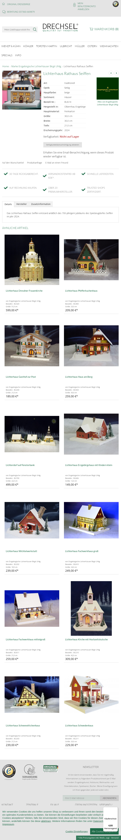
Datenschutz (99, 833)
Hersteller (21, 201)
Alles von (107, 100)
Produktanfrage (34, 160)
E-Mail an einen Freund (56, 160)
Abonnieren (109, 795)
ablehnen (46, 833)
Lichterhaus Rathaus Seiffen (78, 64)
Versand (114, 837)
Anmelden (83, 9)
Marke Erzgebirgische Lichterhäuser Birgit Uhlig (36, 64)
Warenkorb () (106, 29)
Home (5, 64)
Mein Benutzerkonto (87, 5)
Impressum (8, 836)
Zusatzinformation (41, 201)
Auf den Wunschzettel (13, 160)
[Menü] (116, 809)
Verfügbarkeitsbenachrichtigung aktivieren (62, 142)
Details (8, 201)
